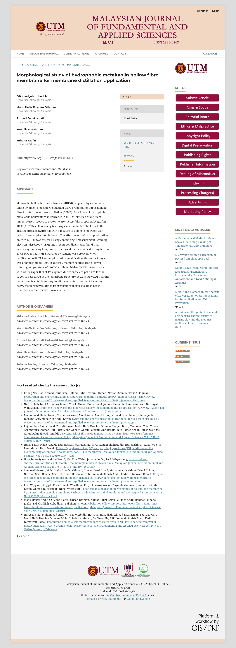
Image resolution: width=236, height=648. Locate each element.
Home (21, 53)
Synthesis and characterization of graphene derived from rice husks (115, 419)
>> (29, 535)
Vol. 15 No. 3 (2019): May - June (61, 64)
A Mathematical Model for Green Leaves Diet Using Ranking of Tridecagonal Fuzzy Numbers (195, 242)
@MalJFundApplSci (138, 598)
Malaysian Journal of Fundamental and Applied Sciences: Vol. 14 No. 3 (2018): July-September (82, 481)
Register (202, 10)
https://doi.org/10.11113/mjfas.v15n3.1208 (48, 158)
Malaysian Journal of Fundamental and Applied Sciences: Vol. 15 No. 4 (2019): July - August (80, 422)
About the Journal (44, 53)
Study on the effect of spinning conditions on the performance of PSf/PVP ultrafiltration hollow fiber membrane (94, 475)
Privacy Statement (109, 598)
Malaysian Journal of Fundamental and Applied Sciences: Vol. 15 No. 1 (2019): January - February (84, 400)
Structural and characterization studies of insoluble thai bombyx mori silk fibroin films (86, 461)
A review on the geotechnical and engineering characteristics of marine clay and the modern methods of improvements (196, 317)
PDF (128, 96)
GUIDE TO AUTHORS (76, 53)
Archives (101, 53)
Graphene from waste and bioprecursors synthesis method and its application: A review (94, 407)
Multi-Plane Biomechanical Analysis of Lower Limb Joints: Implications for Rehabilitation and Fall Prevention (197, 297)
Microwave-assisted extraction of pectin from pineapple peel (195, 256)
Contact (120, 53)
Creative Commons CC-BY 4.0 (128, 595)
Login (215, 10)
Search (210, 53)
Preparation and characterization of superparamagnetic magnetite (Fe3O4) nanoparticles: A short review (90, 396)
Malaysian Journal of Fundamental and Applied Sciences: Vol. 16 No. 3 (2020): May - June (94, 409)
